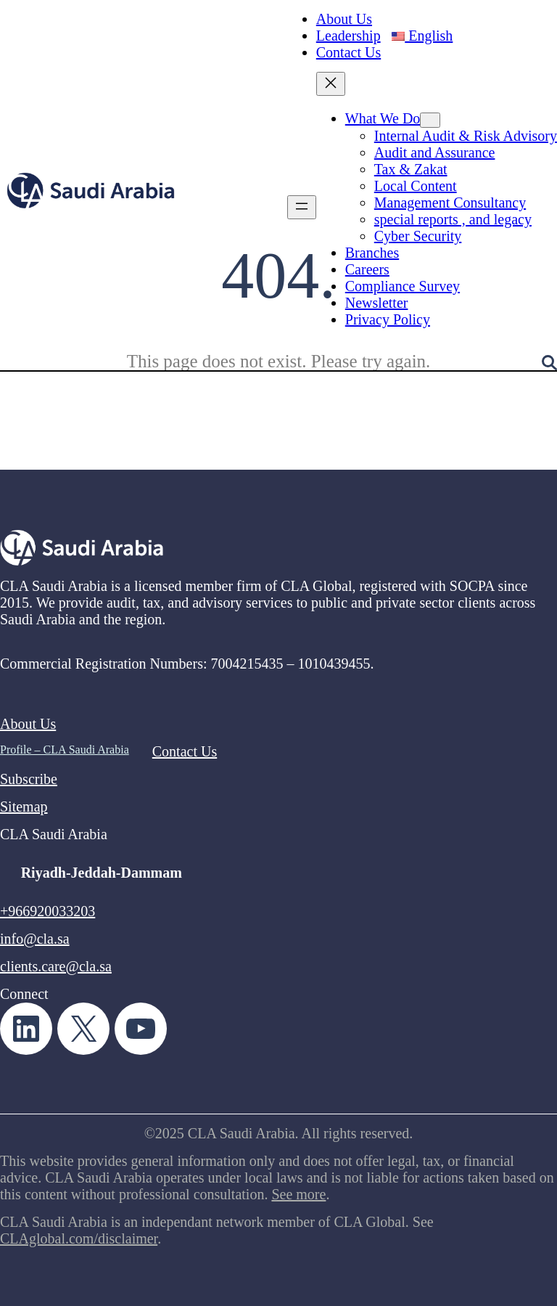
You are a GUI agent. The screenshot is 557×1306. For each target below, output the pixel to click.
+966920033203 (47, 911)
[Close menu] (330, 84)
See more (298, 1194)
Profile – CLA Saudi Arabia (64, 749)
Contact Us (184, 751)
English (422, 36)
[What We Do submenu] (430, 120)
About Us (28, 724)
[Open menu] (301, 207)
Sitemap (24, 807)
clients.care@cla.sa (56, 966)
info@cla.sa (35, 939)
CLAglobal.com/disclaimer (78, 1238)
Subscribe (28, 779)
